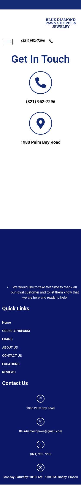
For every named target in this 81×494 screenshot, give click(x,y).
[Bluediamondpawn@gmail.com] (40, 422)
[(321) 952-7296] (40, 444)
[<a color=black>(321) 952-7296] (40, 82)
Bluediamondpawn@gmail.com (40, 431)
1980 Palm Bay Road (40, 142)
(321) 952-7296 (33, 41)
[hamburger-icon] (8, 42)
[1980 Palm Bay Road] (40, 191)
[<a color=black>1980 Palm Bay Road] (40, 123)
